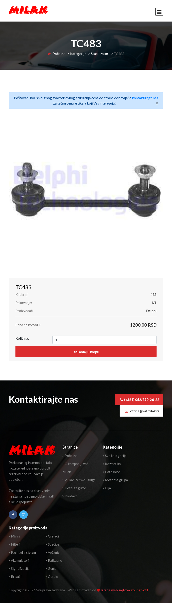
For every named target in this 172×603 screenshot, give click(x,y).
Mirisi (14, 536)
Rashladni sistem (22, 552)
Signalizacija (19, 568)
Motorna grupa (115, 480)
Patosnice (111, 472)
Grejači (52, 536)
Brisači (15, 577)
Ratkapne (54, 560)
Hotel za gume (74, 488)
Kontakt (69, 496)
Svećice (52, 544)
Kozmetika (112, 464)
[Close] (157, 103)
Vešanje (53, 552)
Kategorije (78, 54)
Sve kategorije (115, 456)
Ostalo (52, 577)
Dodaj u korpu (86, 352)
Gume (51, 568)
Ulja (107, 488)
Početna (56, 54)
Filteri (14, 544)
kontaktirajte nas (145, 98)
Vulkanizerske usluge (79, 480)
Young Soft (139, 590)
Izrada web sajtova (116, 590)
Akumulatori (19, 560)
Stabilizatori (100, 54)
